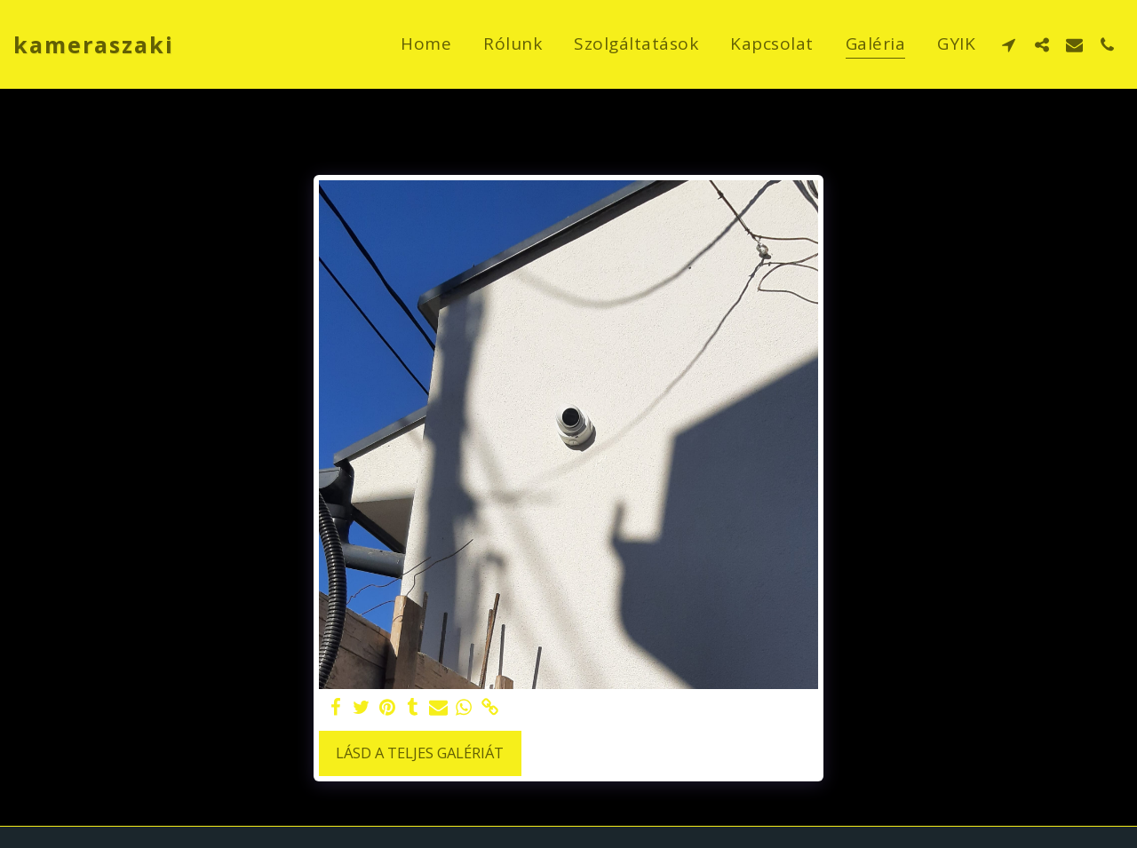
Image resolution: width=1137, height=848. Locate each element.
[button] (1008, 44)
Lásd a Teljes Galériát (420, 752)
